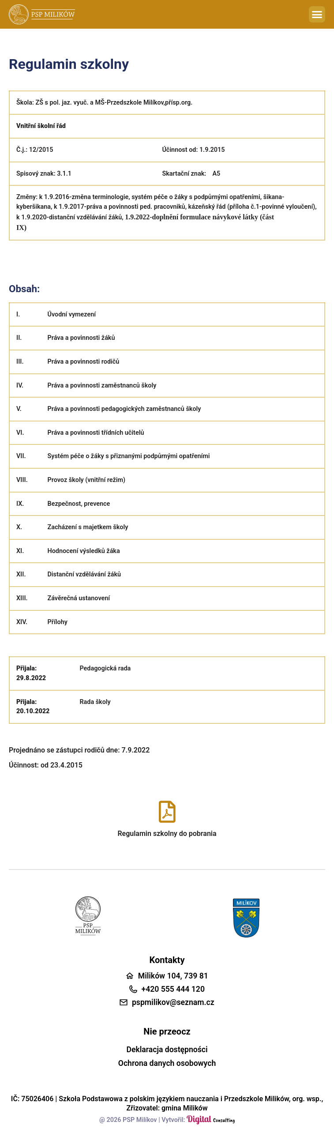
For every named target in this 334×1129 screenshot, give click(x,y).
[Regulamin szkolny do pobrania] (167, 812)
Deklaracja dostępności (167, 1049)
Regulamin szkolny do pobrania (166, 833)
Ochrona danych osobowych (167, 1063)
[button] (317, 14)
